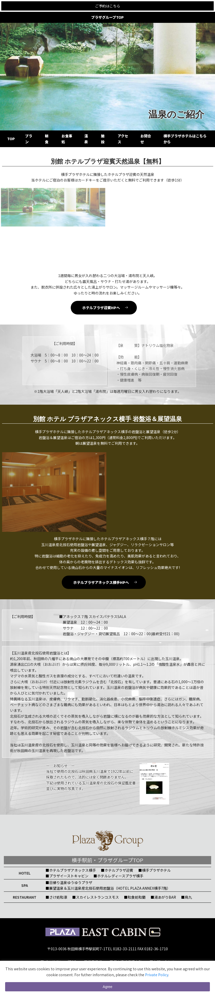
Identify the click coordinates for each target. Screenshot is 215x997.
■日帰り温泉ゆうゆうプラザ (69, 882)
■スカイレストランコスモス (95, 897)
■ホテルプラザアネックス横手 (71, 870)
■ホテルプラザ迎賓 (117, 870)
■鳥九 (186, 897)
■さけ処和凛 (56, 897)
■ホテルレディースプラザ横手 (118, 875)
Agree (107, 987)
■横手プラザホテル (154, 870)
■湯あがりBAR (163, 897)
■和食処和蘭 (135, 897)
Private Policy (156, 974)
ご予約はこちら (107, 5)
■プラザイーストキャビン (67, 875)
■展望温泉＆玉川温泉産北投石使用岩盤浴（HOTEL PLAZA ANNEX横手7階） (108, 888)
